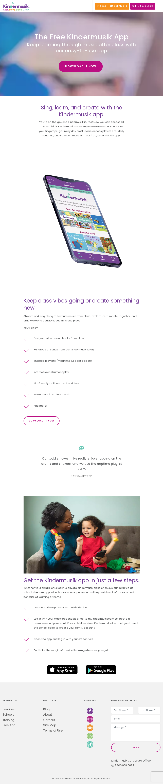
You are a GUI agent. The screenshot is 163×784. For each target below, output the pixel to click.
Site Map (49, 725)
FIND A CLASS (142, 6)
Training (8, 720)
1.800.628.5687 (122, 765)
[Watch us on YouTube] (90, 727)
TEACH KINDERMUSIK (112, 6)
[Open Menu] (157, 6)
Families (9, 709)
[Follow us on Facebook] (90, 710)
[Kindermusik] (16, 6)
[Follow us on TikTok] (90, 744)
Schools (8, 715)
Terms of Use (53, 731)
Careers (49, 720)
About (47, 715)
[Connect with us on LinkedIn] (90, 736)
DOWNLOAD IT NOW (80, 66)
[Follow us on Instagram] (90, 719)
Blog (46, 709)
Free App (9, 725)
